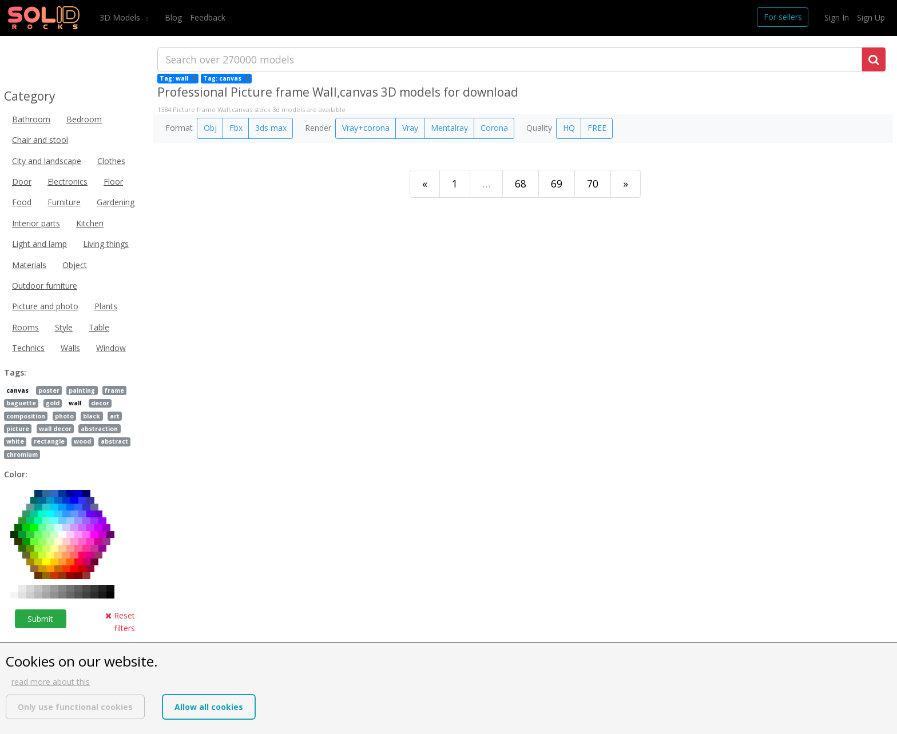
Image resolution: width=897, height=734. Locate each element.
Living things (106, 243)
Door (21, 181)
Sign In (836, 17)
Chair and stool (40, 139)
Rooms (25, 327)
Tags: (15, 372)
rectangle (49, 441)
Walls (70, 347)
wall (75, 403)
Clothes (111, 160)
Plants (105, 306)
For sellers (783, 16)
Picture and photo (45, 306)
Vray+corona (366, 127)
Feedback (207, 17)
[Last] (625, 184)
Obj (210, 127)
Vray (410, 127)
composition (25, 416)
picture (17, 429)
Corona (494, 127)
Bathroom (31, 119)
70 (592, 183)
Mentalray (449, 127)
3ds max (271, 127)
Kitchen (90, 223)
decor (100, 403)
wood (82, 441)
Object (74, 265)
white (15, 441)
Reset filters (120, 621)
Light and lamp (39, 243)
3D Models (121, 17)
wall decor (55, 429)
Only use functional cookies (75, 706)
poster (48, 390)
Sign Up (871, 17)
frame (114, 390)
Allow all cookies (208, 706)
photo (64, 416)
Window (111, 347)
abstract (114, 441)
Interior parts (36, 223)
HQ (569, 127)
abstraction (99, 429)
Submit (40, 618)
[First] (425, 184)
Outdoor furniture (44, 285)
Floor (113, 181)
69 (556, 183)
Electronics (67, 181)
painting (82, 390)
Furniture (64, 202)
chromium (22, 454)
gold (52, 403)
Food (21, 202)
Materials (29, 265)
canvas (17, 390)
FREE (597, 127)
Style (64, 327)
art (115, 416)
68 (520, 183)
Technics (28, 347)
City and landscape (46, 160)
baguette (21, 403)
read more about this (50, 681)
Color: (15, 474)
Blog (173, 17)
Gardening (115, 202)
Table (99, 327)
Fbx (236, 127)
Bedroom (84, 119)
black (91, 416)
